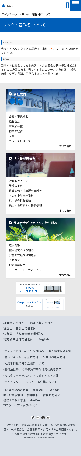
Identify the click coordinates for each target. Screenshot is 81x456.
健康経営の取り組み (21, 250)
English (43, 339)
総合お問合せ (51, 395)
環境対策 (14, 245)
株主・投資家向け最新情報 (25, 205)
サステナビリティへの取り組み (24, 351)
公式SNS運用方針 (54, 357)
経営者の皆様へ (14, 323)
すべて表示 (65, 146)
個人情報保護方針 (59, 351)
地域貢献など (17, 265)
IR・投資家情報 (13, 395)
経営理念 (14, 121)
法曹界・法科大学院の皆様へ (23, 334)
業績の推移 (16, 186)
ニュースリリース (20, 141)
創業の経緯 (16, 131)
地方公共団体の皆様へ (18, 339)
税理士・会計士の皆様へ (20, 328)
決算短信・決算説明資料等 (25, 191)
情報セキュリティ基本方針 (21, 357)
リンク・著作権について (36, 14)
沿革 (11, 136)
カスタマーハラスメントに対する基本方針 (31, 375)
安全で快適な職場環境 (22, 255)
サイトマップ (13, 382)
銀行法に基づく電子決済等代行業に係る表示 (32, 369)
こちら (57, 49)
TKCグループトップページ (20, 405)
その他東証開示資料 (21, 196)
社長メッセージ (18, 181)
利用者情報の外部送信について (24, 363)
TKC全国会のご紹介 (15, 390)
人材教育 (14, 260)
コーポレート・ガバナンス (25, 270)
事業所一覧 (16, 126)
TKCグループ (10, 14)
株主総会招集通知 (20, 201)
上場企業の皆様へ (41, 323)
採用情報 (33, 395)
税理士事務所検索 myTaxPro (21, 400)
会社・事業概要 (18, 116)
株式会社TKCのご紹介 (47, 390)
